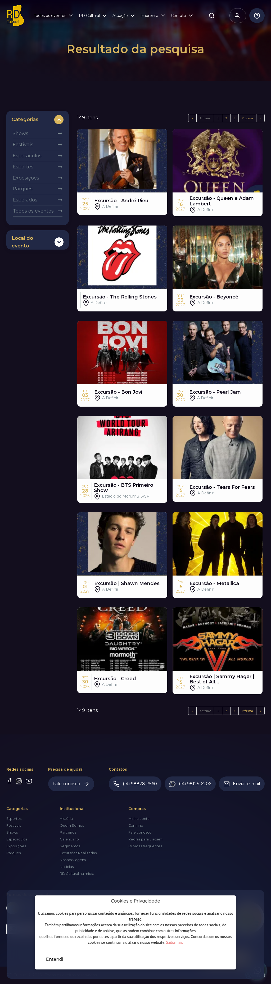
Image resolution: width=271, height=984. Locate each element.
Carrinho (135, 825)
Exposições (26, 178)
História (66, 818)
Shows (20, 133)
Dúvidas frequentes (145, 846)
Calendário (69, 839)
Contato (182, 16)
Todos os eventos (54, 16)
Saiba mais (174, 942)
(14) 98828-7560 (135, 784)
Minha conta (139, 818)
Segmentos (70, 846)
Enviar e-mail (241, 784)
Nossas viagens (73, 860)
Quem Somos (72, 825)
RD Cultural (93, 16)
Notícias (67, 867)
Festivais (23, 145)
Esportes (23, 167)
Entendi (54, 959)
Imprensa (153, 16)
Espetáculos (27, 156)
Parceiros (68, 832)
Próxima (247, 118)
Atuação (124, 16)
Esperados (25, 200)
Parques (23, 189)
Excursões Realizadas (78, 853)
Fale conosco (71, 784)
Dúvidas (254, 16)
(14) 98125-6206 (190, 783)
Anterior (205, 118)
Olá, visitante (234, 16)
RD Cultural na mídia (77, 873)
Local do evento (22, 242)
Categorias (25, 119)
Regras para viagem (145, 839)
